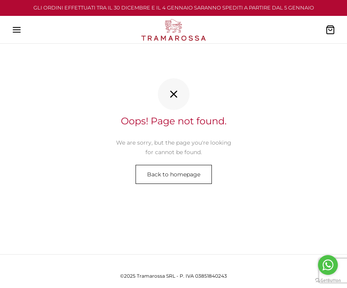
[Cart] (330, 30)
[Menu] (16, 30)
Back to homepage (173, 174)
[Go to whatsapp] (328, 265)
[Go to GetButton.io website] (328, 280)
